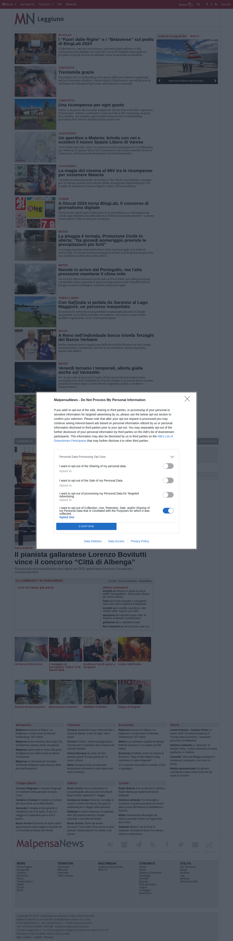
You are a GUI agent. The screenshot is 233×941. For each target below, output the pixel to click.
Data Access (116, 541)
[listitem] (116, 457)
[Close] (189, 400)
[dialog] (116, 470)
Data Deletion (93, 541)
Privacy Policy (140, 541)
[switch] (168, 466)
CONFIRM (86, 526)
